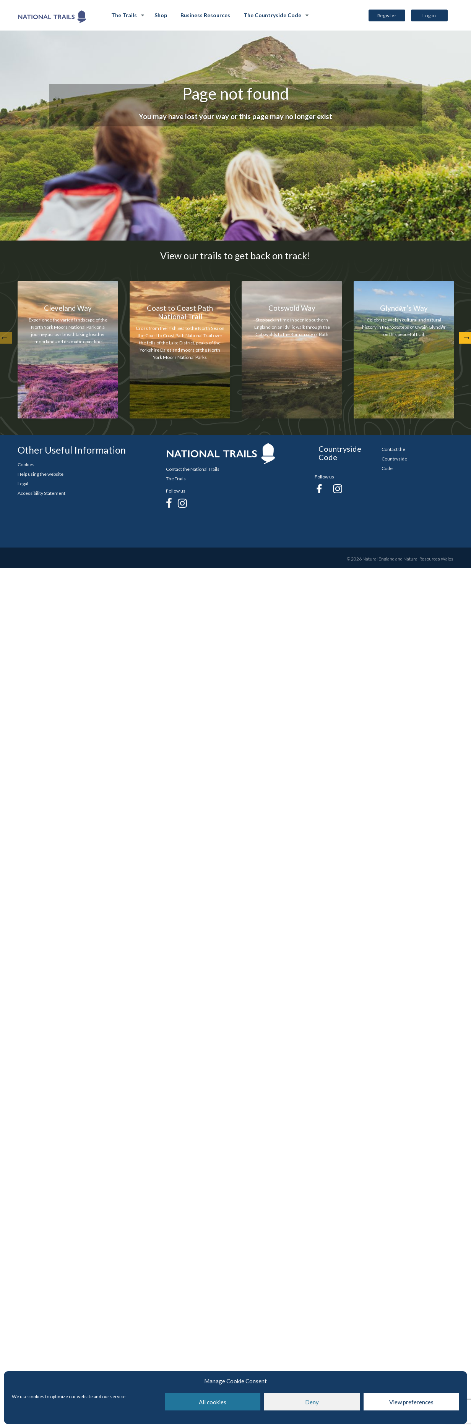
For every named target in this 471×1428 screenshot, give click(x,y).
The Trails (124, 15)
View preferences (411, 1402)
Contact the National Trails (192, 469)
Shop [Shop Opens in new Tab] (160, 15)
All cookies (212, 1402)
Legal (23, 483)
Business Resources (205, 15)
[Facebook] (169, 502)
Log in (429, 15)
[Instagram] (182, 502)
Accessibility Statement (41, 493)
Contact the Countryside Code (394, 458)
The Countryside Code (272, 15)
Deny (312, 1402)
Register (387, 15)
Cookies (26, 464)
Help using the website (40, 474)
